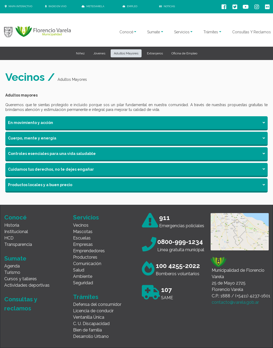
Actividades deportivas (27, 285)
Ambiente (82, 276)
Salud (78, 270)
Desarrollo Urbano (91, 336)
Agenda (12, 266)
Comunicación (87, 263)
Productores (85, 257)
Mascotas (83, 231)
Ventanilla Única (88, 317)
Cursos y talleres (20, 278)
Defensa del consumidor (97, 304)
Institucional (16, 231)
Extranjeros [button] (155, 53)
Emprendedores (89, 250)
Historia (11, 225)
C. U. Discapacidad (91, 323)
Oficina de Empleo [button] (184, 53)
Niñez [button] (80, 53)
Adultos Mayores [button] (126, 53)
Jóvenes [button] (99, 53)
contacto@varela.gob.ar (235, 302)
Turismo (12, 272)
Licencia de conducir (93, 310)
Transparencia (18, 244)
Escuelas (82, 238)
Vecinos (81, 225)
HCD (9, 238)
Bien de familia (87, 330)
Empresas (83, 244)
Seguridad (83, 282)
